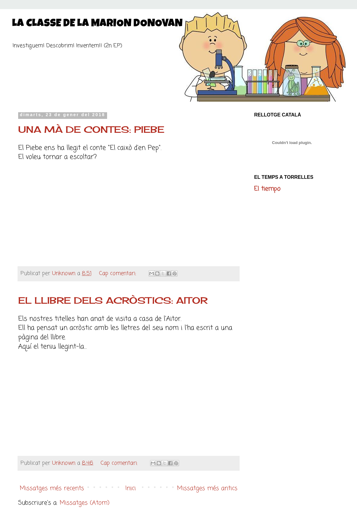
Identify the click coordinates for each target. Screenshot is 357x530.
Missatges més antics (207, 488)
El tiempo (267, 189)
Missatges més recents (52, 488)
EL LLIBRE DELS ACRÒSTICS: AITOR (113, 300)
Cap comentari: (118, 273)
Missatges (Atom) (85, 503)
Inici (130, 488)
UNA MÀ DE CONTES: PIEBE (91, 129)
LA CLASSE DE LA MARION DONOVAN (97, 24)
